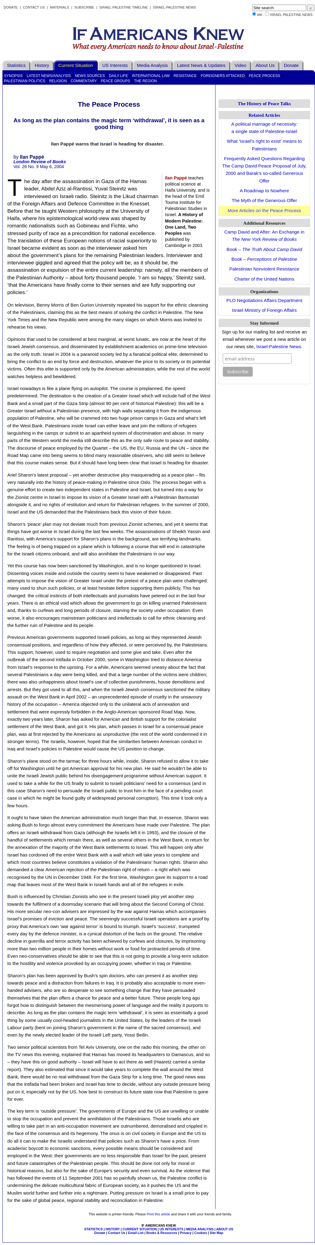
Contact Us (34, 7)
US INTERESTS (171, 1229)
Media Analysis (152, 65)
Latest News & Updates (201, 65)
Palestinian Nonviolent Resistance (264, 268)
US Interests (115, 65)
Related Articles (264, 115)
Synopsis (13, 76)
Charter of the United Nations (264, 279)
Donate (11, 7)
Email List (136, 1233)
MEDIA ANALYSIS (200, 1229)
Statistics (16, 65)
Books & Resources (161, 1233)
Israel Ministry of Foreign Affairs (264, 310)
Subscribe (84, 7)
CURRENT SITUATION (139, 1229)
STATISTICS (93, 1229)
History (42, 65)
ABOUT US (224, 1229)
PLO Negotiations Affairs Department (264, 300)
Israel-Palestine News (174, 7)
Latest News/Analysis (49, 76)
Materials (59, 7)
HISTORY (113, 1229)
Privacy (185, 1233)
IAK (259, 15)
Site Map (216, 1233)
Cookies (200, 1233)
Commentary (84, 81)
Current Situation (75, 65)
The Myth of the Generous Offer (264, 200)
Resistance (185, 76)
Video (241, 65)
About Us (264, 65)
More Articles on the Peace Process (264, 210)
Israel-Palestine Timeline (124, 7)
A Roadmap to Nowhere (264, 190)
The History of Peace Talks (264, 103)
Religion (58, 81)
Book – (264, 249)
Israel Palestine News (291, 15)
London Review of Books (39, 161)
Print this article (158, 1214)
